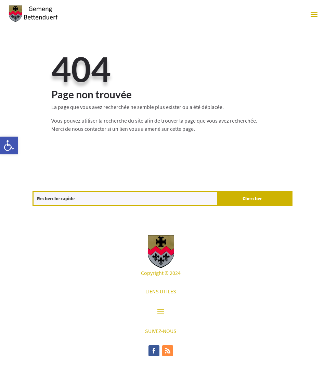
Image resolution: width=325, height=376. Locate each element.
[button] (9, 145)
